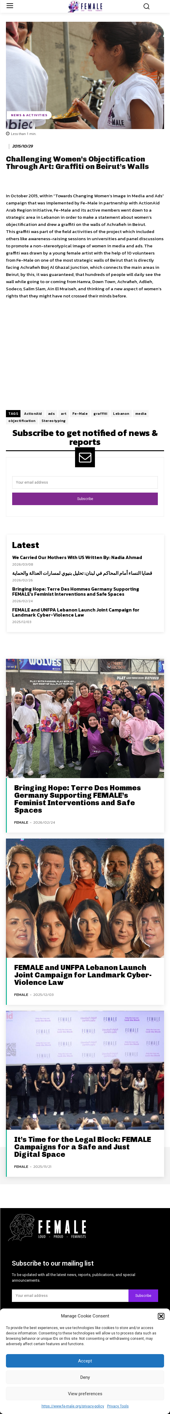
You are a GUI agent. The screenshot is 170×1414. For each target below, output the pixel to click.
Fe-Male (80, 413)
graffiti (100, 413)
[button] (161, 1316)
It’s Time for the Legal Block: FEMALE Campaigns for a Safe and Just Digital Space (82, 1147)
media (141, 413)
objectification (22, 420)
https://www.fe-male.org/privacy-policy (73, 1406)
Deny (85, 1377)
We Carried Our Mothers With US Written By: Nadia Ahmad (77, 557)
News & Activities (29, 115)
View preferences (85, 1393)
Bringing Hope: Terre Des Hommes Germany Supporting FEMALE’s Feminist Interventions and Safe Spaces (75, 591)
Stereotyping (54, 420)
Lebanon (121, 413)
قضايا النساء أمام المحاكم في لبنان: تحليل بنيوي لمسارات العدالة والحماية (82, 573)
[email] (85, 482)
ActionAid (33, 413)
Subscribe (85, 499)
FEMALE (21, 822)
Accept (85, 1361)
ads (51, 413)
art (63, 413)
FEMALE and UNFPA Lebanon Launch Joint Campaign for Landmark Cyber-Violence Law (75, 612)
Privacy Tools (118, 1406)
